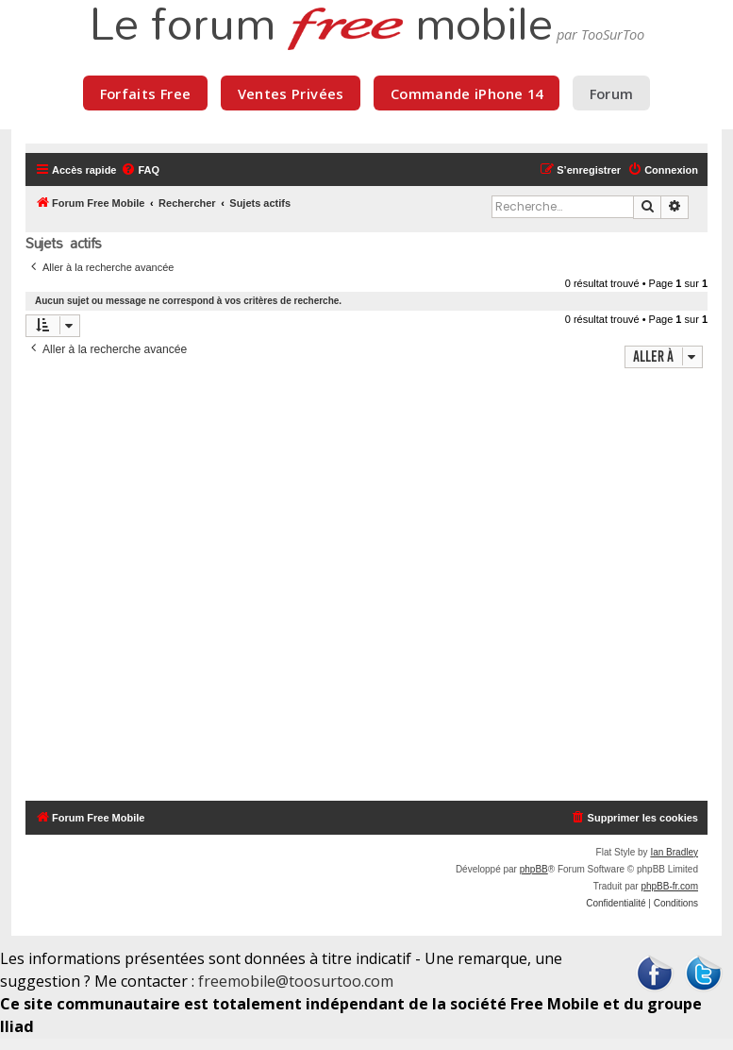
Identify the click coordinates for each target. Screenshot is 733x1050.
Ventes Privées (291, 93)
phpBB (534, 869)
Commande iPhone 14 (467, 93)
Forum (612, 93)
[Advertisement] (366, 586)
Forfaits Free (146, 93)
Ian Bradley (674, 852)
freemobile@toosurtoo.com (295, 981)
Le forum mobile (321, 26)
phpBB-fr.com (669, 886)
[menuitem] (140, 170)
